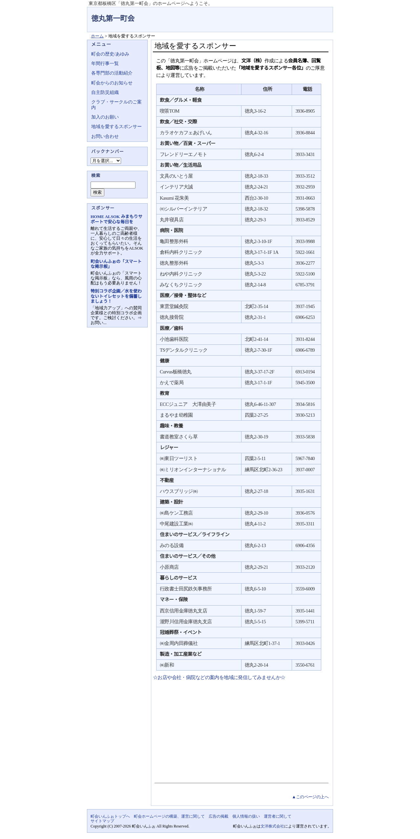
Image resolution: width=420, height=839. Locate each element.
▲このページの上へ (310, 796)
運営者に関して (277, 816)
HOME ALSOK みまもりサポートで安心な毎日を (116, 219)
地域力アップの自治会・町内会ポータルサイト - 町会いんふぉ (308, 14)
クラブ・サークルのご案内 (116, 104)
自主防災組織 (105, 92)
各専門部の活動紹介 (112, 73)
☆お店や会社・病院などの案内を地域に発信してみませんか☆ (219, 677)
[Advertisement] (240, 730)
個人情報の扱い (246, 816)
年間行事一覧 (105, 63)
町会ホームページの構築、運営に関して (169, 816)
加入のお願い (105, 117)
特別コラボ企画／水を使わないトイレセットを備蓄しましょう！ (116, 296)
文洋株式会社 (272, 826)
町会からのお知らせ (112, 82)
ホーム (97, 35)
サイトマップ (102, 821)
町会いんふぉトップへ (110, 816)
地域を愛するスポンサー (116, 126)
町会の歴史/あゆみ (110, 54)
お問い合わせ (105, 136)
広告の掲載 (218, 816)
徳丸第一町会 (113, 18)
